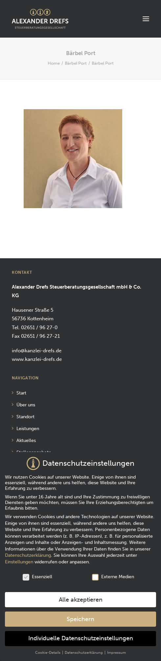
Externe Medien (113, 573)
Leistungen (27, 428)
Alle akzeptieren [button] (81, 596)
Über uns (25, 405)
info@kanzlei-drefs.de (36, 351)
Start (21, 393)
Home (54, 63)
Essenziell (37, 573)
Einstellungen (19, 558)
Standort (25, 417)
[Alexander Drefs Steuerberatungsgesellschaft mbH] (40, 19)
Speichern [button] (80, 615)
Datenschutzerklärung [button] (84, 649)
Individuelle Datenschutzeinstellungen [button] (80, 635)
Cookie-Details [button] (48, 649)
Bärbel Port (76, 63)
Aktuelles (26, 440)
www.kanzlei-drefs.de (37, 359)
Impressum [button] (116, 649)
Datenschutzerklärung (28, 552)
